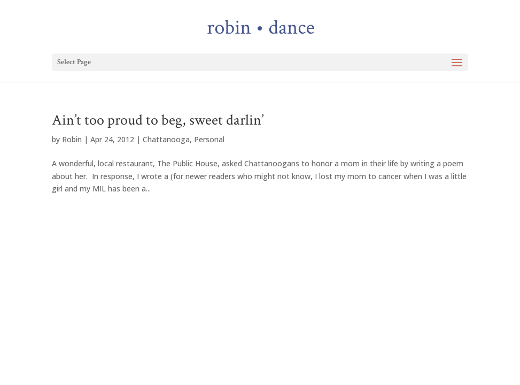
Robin (72, 139)
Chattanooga (166, 139)
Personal (209, 139)
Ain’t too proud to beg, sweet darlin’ (157, 120)
